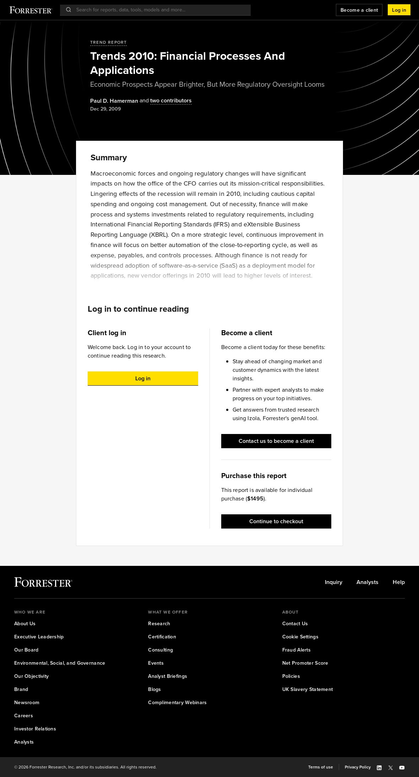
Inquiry (333, 582)
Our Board (26, 650)
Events (156, 663)
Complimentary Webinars (177, 702)
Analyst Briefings (167, 676)
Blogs (154, 689)
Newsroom (26, 702)
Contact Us (295, 623)
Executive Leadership (39, 637)
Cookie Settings (300, 637)
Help (399, 582)
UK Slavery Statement (307, 689)
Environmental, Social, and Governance (59, 663)
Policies (291, 676)
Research (159, 623)
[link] (333, 582)
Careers (23, 715)
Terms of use (320, 767)
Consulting (160, 650)
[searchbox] (159, 10)
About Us (25, 623)
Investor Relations (35, 729)
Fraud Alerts (296, 650)
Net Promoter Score (305, 663)
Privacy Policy (358, 767)
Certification (162, 637)
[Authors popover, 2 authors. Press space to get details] (165, 101)
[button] (399, 10)
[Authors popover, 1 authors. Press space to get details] (114, 101)
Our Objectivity (31, 676)
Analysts (368, 582)
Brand (21, 689)
